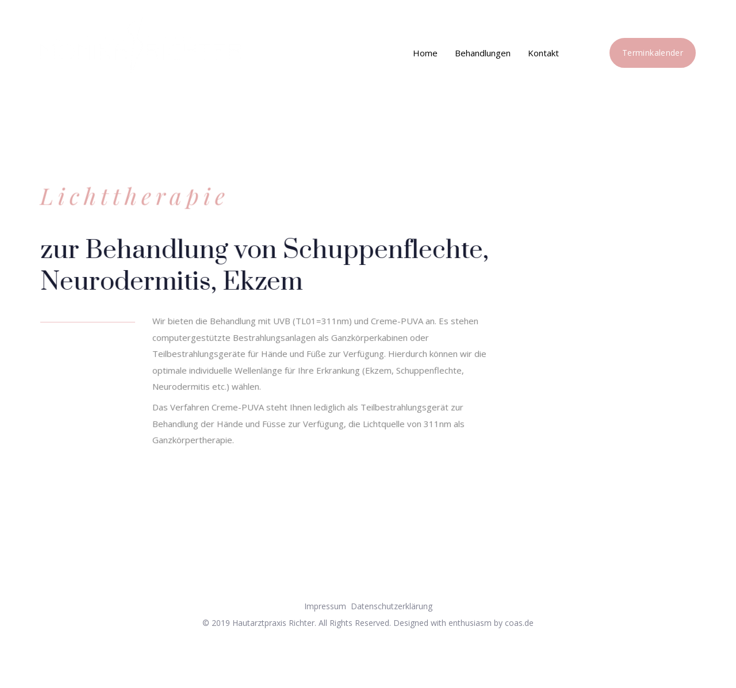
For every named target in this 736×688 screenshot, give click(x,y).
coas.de (519, 622)
